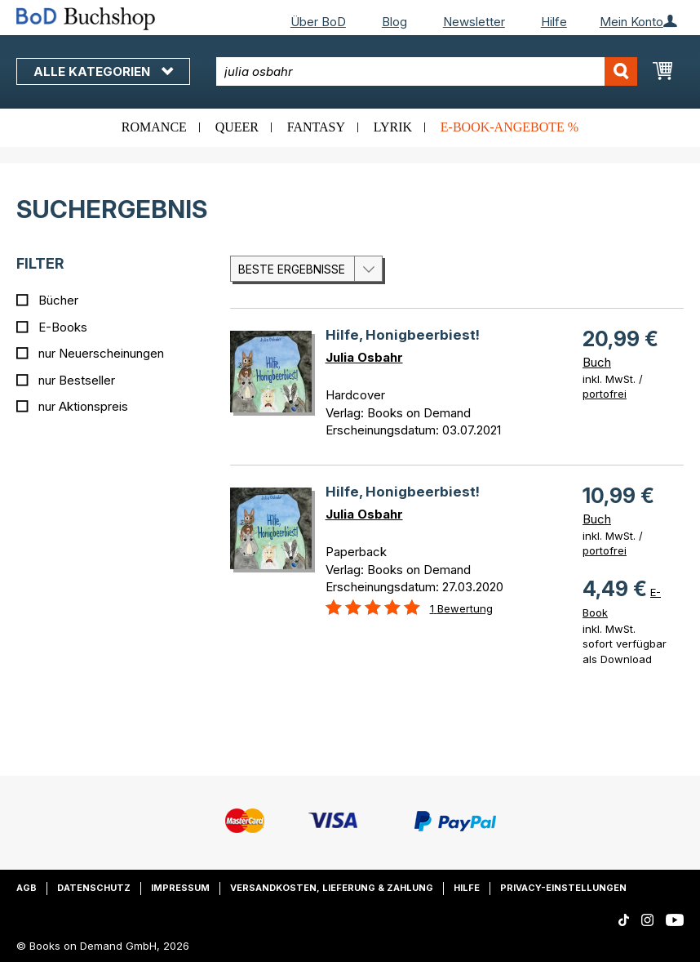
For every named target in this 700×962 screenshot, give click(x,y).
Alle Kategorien (103, 71)
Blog (394, 21)
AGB (26, 887)
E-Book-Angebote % (509, 127)
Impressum (180, 887)
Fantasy (316, 127)
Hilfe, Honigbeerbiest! (403, 335)
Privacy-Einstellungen (563, 887)
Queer (237, 127)
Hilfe (554, 21)
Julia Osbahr (364, 357)
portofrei (605, 393)
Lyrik (393, 127)
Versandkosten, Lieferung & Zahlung (331, 887)
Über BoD (318, 21)
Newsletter (474, 21)
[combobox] (426, 71)
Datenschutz (94, 887)
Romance (154, 127)
